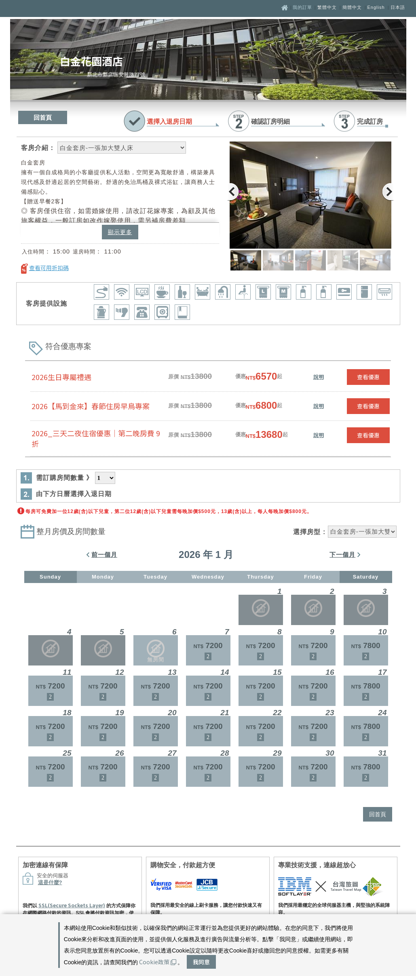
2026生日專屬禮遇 (61, 377)
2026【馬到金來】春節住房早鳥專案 (91, 406)
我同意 (201, 962)
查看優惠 (368, 377)
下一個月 (342, 554)
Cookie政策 (157, 962)
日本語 (398, 7)
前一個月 (104, 554)
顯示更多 (120, 232)
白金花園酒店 (91, 60)
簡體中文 (352, 7)
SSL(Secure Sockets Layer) (71, 905)
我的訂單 (303, 7)
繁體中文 (327, 7)
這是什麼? (50, 882)
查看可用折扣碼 (49, 268)
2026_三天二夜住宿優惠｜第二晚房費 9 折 (96, 438)
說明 (318, 376)
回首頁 (43, 117)
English (376, 7)
